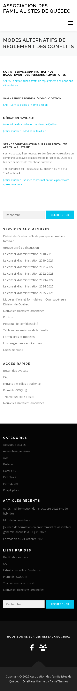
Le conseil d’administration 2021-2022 (28, 267)
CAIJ (5, 377)
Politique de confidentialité (20, 324)
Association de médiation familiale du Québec (30, 124)
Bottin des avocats (15, 371)
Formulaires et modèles (19, 337)
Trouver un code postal (18, 397)
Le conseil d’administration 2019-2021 (28, 260)
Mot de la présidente (17, 520)
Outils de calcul (13, 350)
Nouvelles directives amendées (23, 311)
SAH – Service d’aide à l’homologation (25, 104)
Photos (8, 317)
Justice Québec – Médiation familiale (24, 131)
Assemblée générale (16, 451)
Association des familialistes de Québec (36, 8)
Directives (9, 477)
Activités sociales (14, 445)
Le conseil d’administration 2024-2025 (28, 286)
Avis (5, 458)
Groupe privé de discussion (21, 248)
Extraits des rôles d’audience (22, 384)
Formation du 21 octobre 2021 (23, 539)
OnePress (29, 681)
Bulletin (8, 464)
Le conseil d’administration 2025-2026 (28, 293)
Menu (70, 23)
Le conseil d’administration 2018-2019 (28, 254)
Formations (10, 484)
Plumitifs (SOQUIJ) (15, 390)
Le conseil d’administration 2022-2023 (28, 273)
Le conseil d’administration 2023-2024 (28, 280)
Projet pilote (11, 490)
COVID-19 (9, 471)
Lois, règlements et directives (22, 343)
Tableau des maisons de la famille (25, 330)
